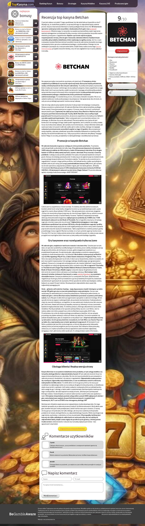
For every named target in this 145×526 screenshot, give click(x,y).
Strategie (72, 3)
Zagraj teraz (122, 51)
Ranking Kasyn (46, 3)
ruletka (80, 274)
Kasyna (23, 4)
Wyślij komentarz (50, 496)
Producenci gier (121, 3)
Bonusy (60, 3)
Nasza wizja (58, 519)
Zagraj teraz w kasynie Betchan (72, 429)
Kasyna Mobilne (88, 3)
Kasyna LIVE (104, 3)
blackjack (87, 274)
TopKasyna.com (96, 514)
